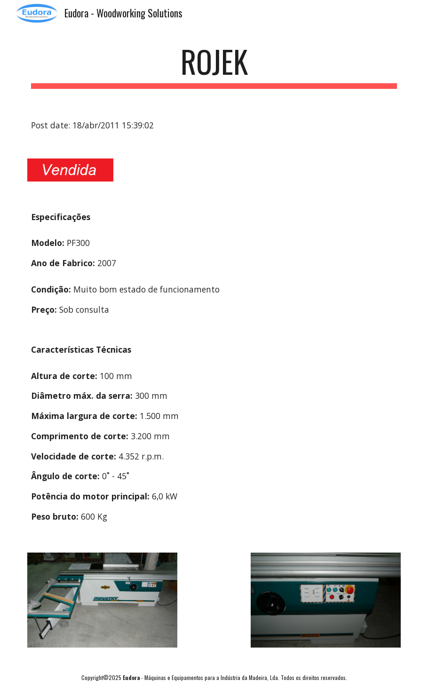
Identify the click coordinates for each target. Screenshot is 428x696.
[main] (214, 66)
